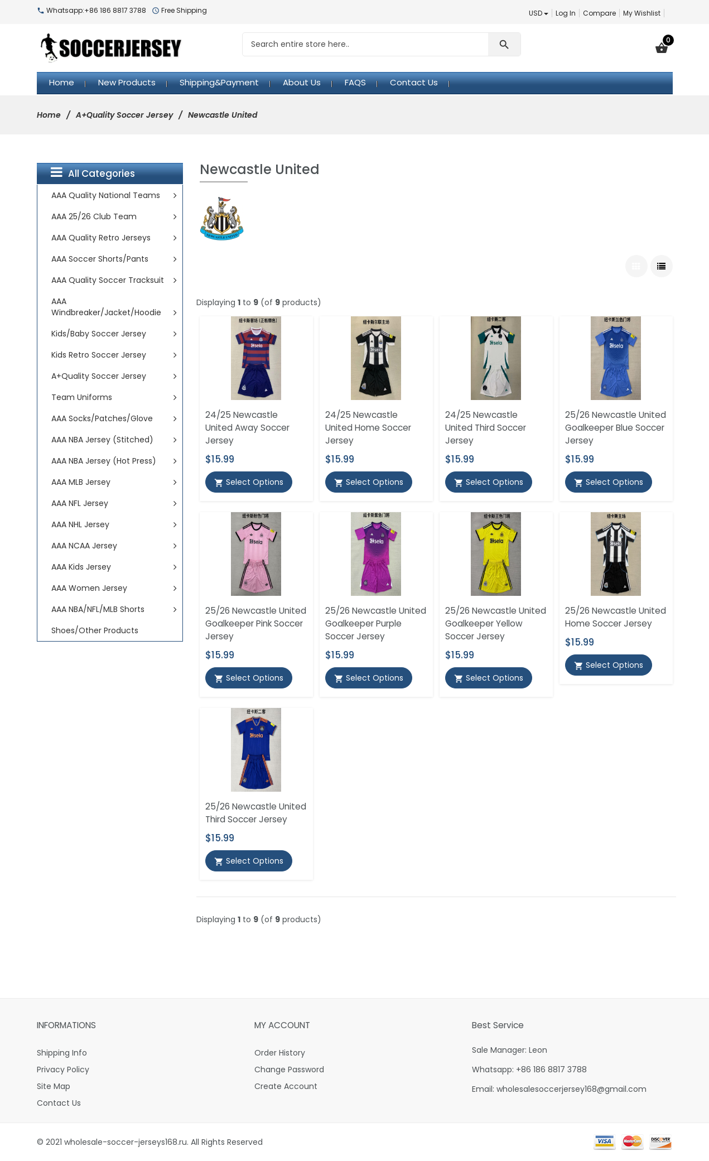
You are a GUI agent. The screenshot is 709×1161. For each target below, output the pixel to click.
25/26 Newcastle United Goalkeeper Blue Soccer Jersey (615, 427)
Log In (566, 13)
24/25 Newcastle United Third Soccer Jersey (485, 427)
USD (538, 13)
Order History (279, 1052)
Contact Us (59, 1103)
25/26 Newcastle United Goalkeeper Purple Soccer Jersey (375, 623)
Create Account (285, 1086)
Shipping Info (62, 1052)
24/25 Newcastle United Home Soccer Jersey (368, 427)
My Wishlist (641, 13)
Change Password (289, 1069)
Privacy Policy (63, 1069)
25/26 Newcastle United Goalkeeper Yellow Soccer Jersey (495, 623)
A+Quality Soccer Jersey (124, 115)
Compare (599, 13)
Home (49, 115)
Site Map (53, 1086)
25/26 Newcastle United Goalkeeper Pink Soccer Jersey (255, 623)
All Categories (93, 172)
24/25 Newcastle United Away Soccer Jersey (247, 427)
